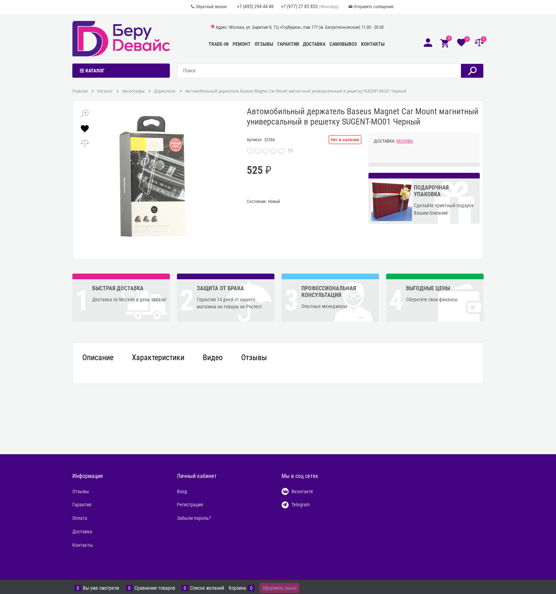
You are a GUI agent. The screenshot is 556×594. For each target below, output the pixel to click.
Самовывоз (343, 44)
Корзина (237, 588)
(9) (290, 150)
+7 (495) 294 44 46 (255, 6)
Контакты (373, 44)
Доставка (314, 44)
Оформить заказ (279, 588)
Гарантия (288, 44)
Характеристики (158, 358)
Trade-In (218, 44)
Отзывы (264, 44)
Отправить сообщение (374, 6)
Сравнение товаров (154, 588)
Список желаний (207, 588)
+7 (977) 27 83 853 (299, 6)
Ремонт (242, 44)
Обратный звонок (211, 6)
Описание (97, 358)
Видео (213, 358)
